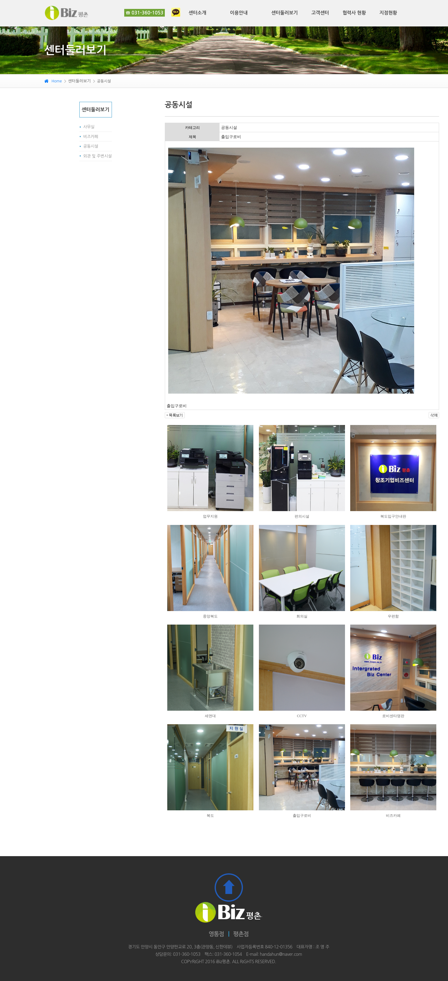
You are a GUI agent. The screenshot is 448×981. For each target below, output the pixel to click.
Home (53, 81)
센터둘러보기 (284, 12)
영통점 (216, 934)
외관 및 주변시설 (97, 156)
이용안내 (239, 12)
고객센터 (320, 12)
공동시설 (90, 146)
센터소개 (197, 12)
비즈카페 (90, 137)
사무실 (89, 127)
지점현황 (388, 12)
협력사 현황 (354, 12)
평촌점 (241, 934)
